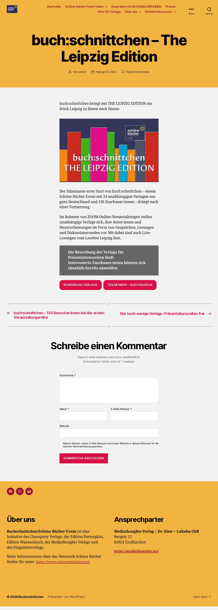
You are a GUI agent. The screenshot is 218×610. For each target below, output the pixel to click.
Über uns (131, 13)
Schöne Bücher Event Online (84, 8)
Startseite (54, 8)
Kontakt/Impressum (158, 13)
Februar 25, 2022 (106, 74)
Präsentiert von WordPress (66, 600)
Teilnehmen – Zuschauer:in (130, 287)
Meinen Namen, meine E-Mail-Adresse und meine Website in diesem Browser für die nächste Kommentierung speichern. (111, 448)
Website (64, 429)
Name (64, 412)
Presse (170, 8)
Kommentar (67, 379)
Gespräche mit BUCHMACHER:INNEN (136, 8)
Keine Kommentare (138, 74)
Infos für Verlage (109, 13)
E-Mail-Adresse (121, 412)
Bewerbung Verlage (80, 287)
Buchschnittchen (31, 600)
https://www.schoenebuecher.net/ (64, 565)
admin (81, 74)
